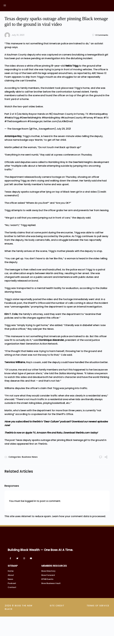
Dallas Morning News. (71, 373)
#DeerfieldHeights (30, 117)
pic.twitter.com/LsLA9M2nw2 (56, 121)
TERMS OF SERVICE (98, 606)
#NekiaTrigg (11, 117)
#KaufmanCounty (72, 117)
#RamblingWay (51, 117)
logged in (30, 501)
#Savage (33, 121)
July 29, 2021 (63, 128)
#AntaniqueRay (98, 114)
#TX (106, 117)
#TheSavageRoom (15, 121)
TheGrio (42, 443)
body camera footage (48, 177)
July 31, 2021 (18, 35)
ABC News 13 (98, 73)
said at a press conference (61, 154)
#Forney (88, 117)
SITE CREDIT (57, 606)
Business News (30, 456)
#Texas (98, 117)
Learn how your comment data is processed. (79, 516)
